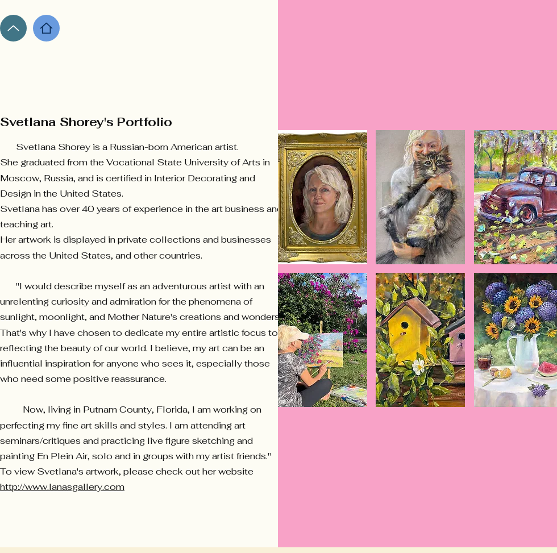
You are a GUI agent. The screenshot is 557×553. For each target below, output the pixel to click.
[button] (322, 197)
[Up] (13, 28)
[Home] (46, 28)
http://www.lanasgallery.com (62, 487)
